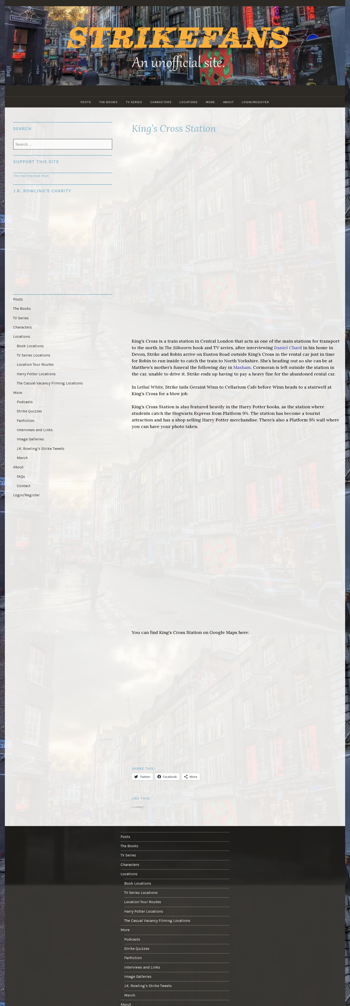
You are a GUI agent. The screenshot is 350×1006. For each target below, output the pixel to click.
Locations (189, 102)
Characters (161, 102)
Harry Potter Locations (36, 372)
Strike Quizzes (29, 409)
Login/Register (256, 102)
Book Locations (30, 345)
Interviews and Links (34, 428)
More (210, 102)
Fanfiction (25, 418)
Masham (242, 367)
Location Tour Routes (35, 363)
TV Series (134, 102)
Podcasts (25, 400)
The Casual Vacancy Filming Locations (50, 382)
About (229, 102)
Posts (85, 102)
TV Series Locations (33, 354)
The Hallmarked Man (31, 176)
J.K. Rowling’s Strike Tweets (40, 446)
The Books (108, 102)
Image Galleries (30, 437)
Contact (23, 483)
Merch (22, 455)
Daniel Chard (288, 347)
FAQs (21, 474)
